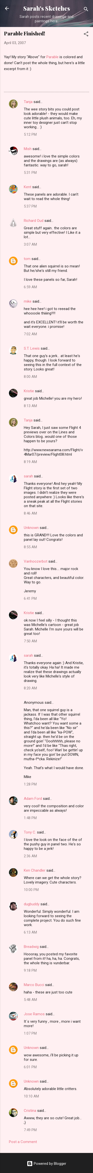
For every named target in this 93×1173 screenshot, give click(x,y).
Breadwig (31, 946)
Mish (27, 149)
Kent (27, 187)
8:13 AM (30, 406)
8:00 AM (30, 376)
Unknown (31, 527)
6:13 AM (30, 932)
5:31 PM (30, 172)
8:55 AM (30, 547)
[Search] (86, 10)
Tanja (28, 102)
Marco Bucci (34, 985)
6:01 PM (30, 1067)
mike (27, 301)
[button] (86, 35)
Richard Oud (33, 220)
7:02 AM (30, 334)
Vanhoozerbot (35, 561)
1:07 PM (30, 1033)
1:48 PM (30, 818)
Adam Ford (33, 798)
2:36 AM (30, 856)
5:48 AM (30, 999)
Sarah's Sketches (46, 8)
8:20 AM (30, 688)
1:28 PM (30, 784)
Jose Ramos (34, 1014)
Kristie (29, 391)
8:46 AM (30, 513)
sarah (28, 476)
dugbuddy (31, 904)
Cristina (30, 1110)
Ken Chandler (34, 870)
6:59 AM (30, 287)
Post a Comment (23, 1142)
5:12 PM (30, 134)
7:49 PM (30, 1130)
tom (27, 259)
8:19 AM (30, 462)
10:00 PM (31, 889)
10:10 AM (31, 1096)
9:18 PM (30, 970)
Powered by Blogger (46, 1163)
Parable (52, 57)
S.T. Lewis (32, 348)
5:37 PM (30, 206)
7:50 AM (30, 641)
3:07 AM (30, 244)
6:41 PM (30, 598)
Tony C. (30, 832)
